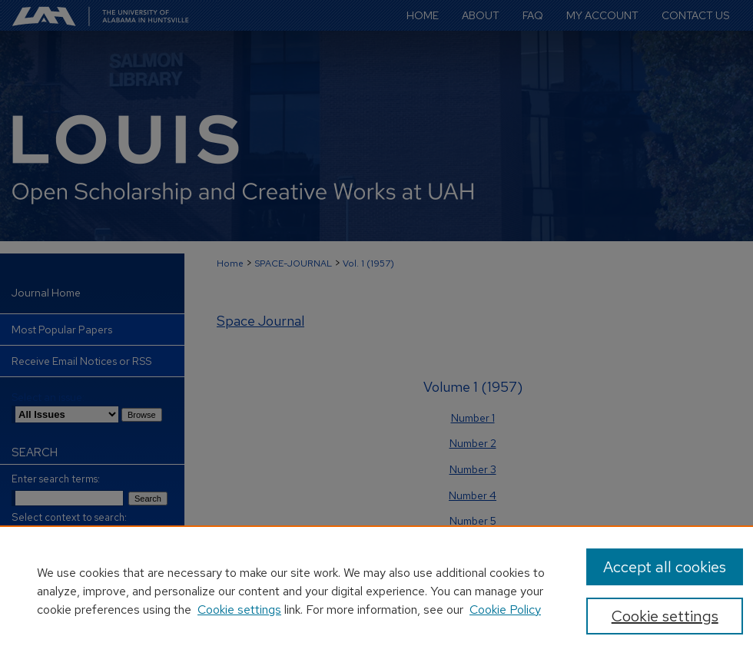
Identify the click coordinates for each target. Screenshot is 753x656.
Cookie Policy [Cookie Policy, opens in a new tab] (505, 609)
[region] (376, 590)
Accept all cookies (664, 567)
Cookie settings (239, 609)
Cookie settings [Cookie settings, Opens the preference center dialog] (665, 616)
